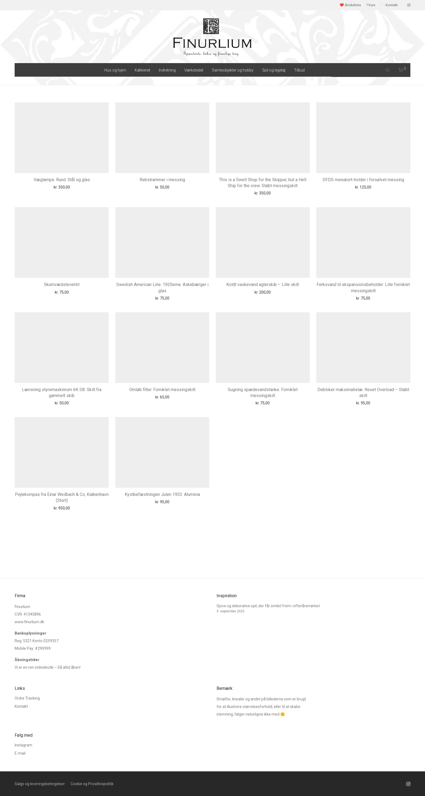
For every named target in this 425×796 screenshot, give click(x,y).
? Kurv (370, 5)
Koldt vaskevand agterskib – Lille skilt (262, 284)
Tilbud (299, 70)
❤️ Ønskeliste (350, 5)
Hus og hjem (115, 70)
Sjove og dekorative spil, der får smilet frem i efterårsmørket (268, 606)
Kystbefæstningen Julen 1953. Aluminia (162, 494)
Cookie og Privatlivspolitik (92, 784)
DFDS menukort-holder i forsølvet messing (363, 179)
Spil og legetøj (273, 70)
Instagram (23, 745)
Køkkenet (142, 70)
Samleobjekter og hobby (232, 70)
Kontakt (21, 706)
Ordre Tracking (27, 698)
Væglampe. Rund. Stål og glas (62, 179)
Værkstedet (193, 70)
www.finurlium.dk (29, 622)
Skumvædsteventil (61, 284)
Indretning (167, 70)
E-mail (20, 753)
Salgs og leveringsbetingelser (40, 784)
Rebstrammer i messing (162, 179)
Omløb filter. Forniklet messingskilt (162, 389)
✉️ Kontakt (389, 5)
